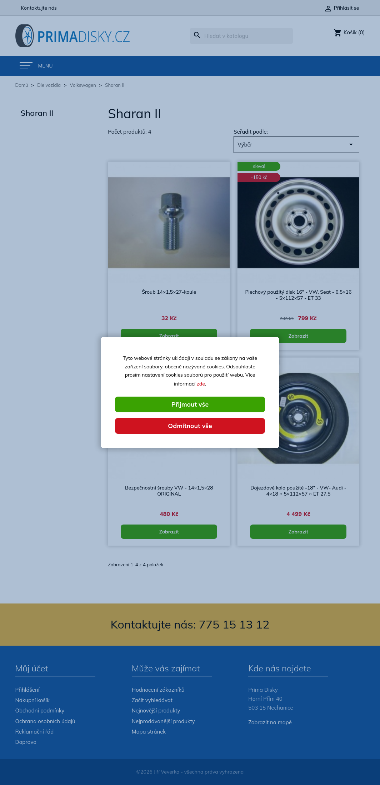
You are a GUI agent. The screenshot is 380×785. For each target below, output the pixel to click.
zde (201, 383)
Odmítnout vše (190, 426)
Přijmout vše (190, 404)
